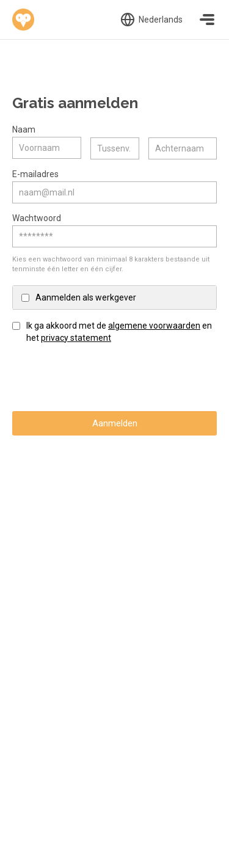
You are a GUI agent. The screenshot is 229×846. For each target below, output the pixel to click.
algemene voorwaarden (154, 325)
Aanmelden (114, 422)
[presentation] (105, 377)
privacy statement (76, 337)
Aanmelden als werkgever (85, 297)
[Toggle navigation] (207, 19)
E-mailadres (35, 173)
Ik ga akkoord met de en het (119, 331)
